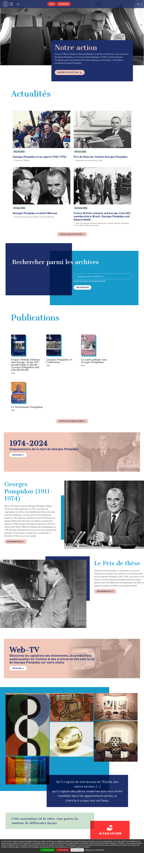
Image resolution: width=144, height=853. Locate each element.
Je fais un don (110, 800)
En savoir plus (14, 508)
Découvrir (17, 422)
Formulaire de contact (70, 836)
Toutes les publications (71, 388)
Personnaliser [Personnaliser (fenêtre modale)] (77, 850)
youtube (124, 836)
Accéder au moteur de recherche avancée (90, 281)
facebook (102, 836)
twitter (106, 836)
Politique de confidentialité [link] (94, 850)
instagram (112, 836)
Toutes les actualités (70, 234)
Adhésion (64, 4)
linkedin (118, 836)
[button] (0, 62)
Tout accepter (47, 850)
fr (139, 4)
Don (51, 4)
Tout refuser (62, 850)
